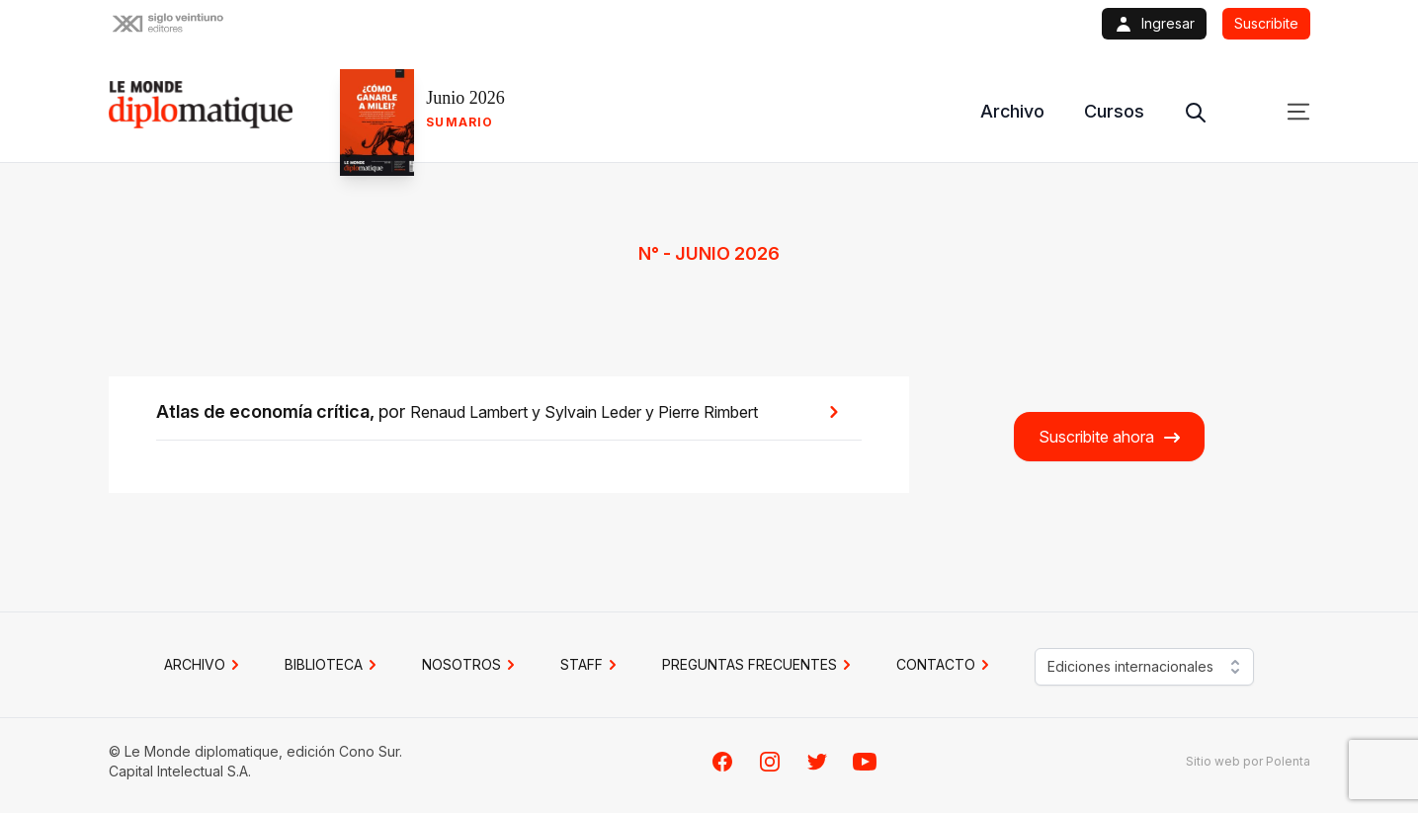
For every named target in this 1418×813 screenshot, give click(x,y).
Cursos (1114, 111)
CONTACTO (945, 665)
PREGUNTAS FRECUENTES (759, 665)
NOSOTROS (471, 665)
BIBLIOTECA (333, 665)
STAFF (591, 665)
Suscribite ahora (1110, 437)
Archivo (1012, 111)
